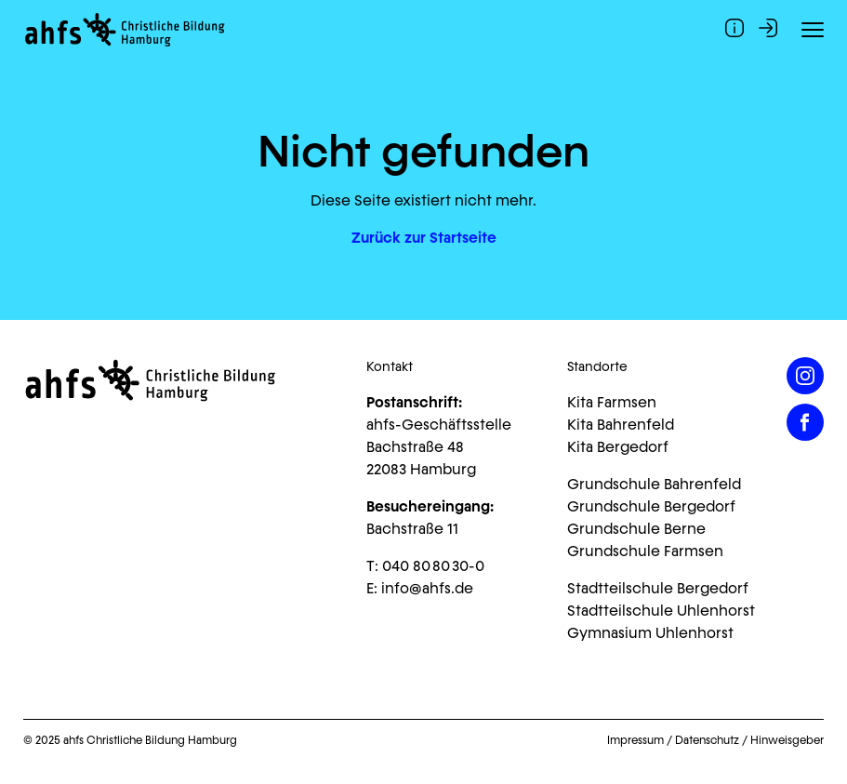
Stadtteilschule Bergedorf (657, 588)
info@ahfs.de (427, 588)
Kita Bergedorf (617, 447)
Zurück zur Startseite (423, 237)
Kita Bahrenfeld (620, 424)
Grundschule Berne (636, 528)
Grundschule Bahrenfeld (654, 484)
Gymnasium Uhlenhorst (650, 633)
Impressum (635, 740)
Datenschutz (707, 740)
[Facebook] (805, 422)
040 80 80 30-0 (433, 566)
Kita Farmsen (611, 402)
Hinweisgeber (787, 740)
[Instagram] (805, 375)
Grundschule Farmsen (645, 551)
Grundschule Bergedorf (651, 506)
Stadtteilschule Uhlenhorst (661, 610)
